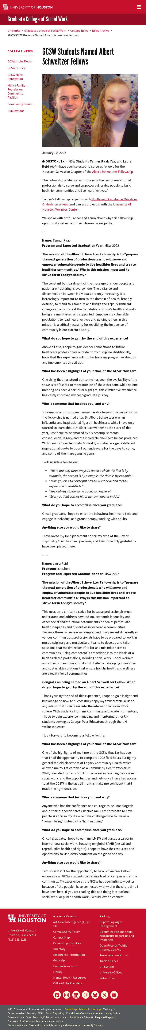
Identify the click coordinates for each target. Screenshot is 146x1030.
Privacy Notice (16, 1017)
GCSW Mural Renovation (15, 77)
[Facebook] (57, 995)
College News (79, 30)
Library (57, 972)
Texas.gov (109, 1009)
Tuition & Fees (109, 961)
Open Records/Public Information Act (113, 947)
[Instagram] (66, 995)
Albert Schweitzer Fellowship (112, 171)
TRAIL (41, 1013)
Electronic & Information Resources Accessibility (35, 1021)
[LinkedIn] (76, 995)
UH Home (14, 30)
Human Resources (65, 966)
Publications (16, 111)
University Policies (92, 1025)
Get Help (59, 960)
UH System (107, 967)
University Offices (111, 972)
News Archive (100, 30)
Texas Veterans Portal (114, 955)
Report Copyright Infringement (111, 924)
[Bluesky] (95, 995)
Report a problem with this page (83, 1009)
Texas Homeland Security (22, 1013)
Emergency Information (69, 954)
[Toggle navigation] (139, 7)
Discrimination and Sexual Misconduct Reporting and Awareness (117, 936)
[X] (104, 995)
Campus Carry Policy (66, 932)
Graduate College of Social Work (38, 19)
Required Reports (105, 1017)
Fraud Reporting (55, 1013)
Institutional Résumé (81, 1017)
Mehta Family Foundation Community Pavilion (16, 91)
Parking (105, 916)
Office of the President (68, 983)
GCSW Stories (16, 68)
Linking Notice (112, 1013)
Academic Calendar (65, 916)
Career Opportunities (67, 943)
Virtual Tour (107, 978)
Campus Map (61, 937)
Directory (59, 949)
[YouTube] (114, 995)
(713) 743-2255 (17, 939)
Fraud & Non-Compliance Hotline (84, 1013)
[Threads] (85, 995)
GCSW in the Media (20, 61)
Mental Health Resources (69, 977)
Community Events (20, 104)
